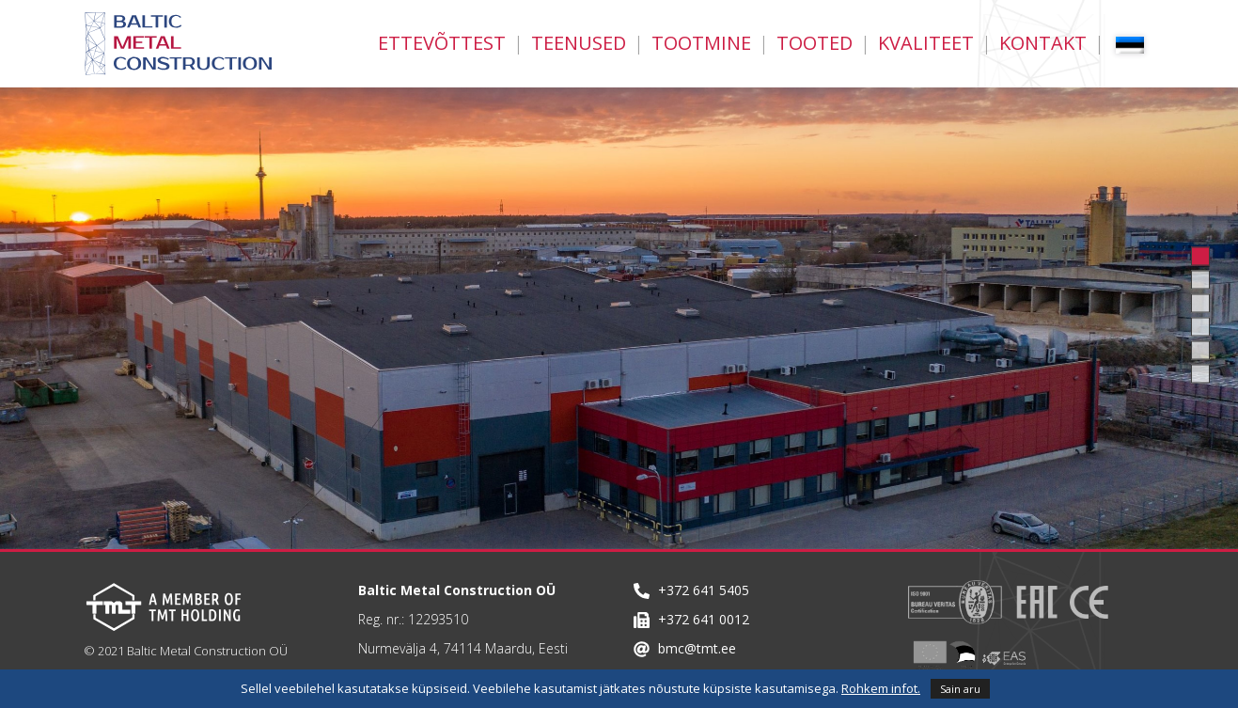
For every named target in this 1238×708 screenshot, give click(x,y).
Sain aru (960, 689)
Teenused (578, 42)
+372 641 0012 (703, 619)
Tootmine (701, 42)
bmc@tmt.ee (697, 648)
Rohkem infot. (880, 688)
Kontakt (1043, 42)
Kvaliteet (926, 42)
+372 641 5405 (703, 590)
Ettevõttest (442, 42)
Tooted (814, 42)
